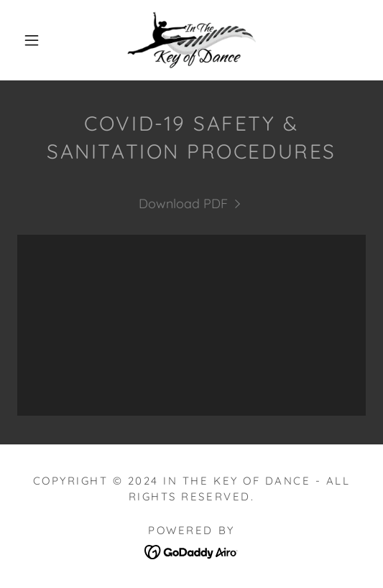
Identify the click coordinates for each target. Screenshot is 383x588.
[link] (191, 40)
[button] (34, 40)
